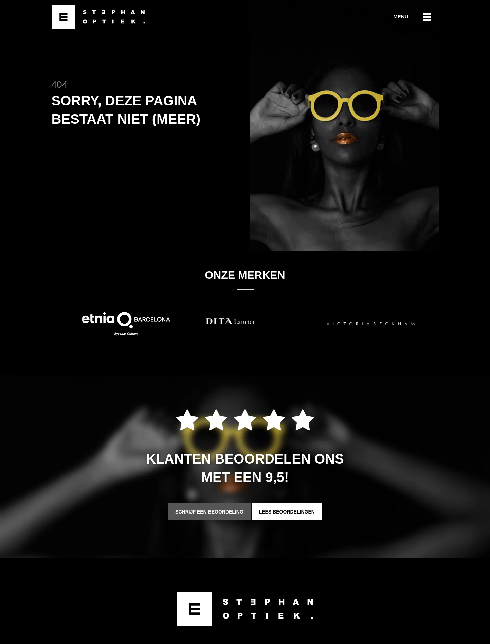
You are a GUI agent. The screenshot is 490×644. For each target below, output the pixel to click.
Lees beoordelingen (287, 512)
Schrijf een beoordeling (209, 512)
